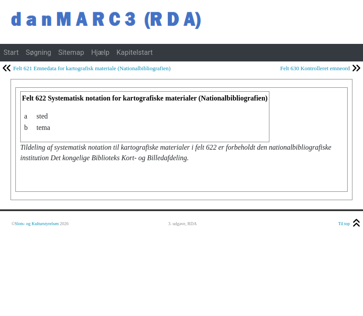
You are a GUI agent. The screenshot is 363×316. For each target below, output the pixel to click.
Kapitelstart (134, 52)
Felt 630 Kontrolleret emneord (315, 68)
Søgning (38, 52)
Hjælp (100, 52)
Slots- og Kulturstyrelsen (37, 223)
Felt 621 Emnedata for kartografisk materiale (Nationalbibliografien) (92, 68)
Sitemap (71, 52)
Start (11, 52)
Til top (344, 223)
